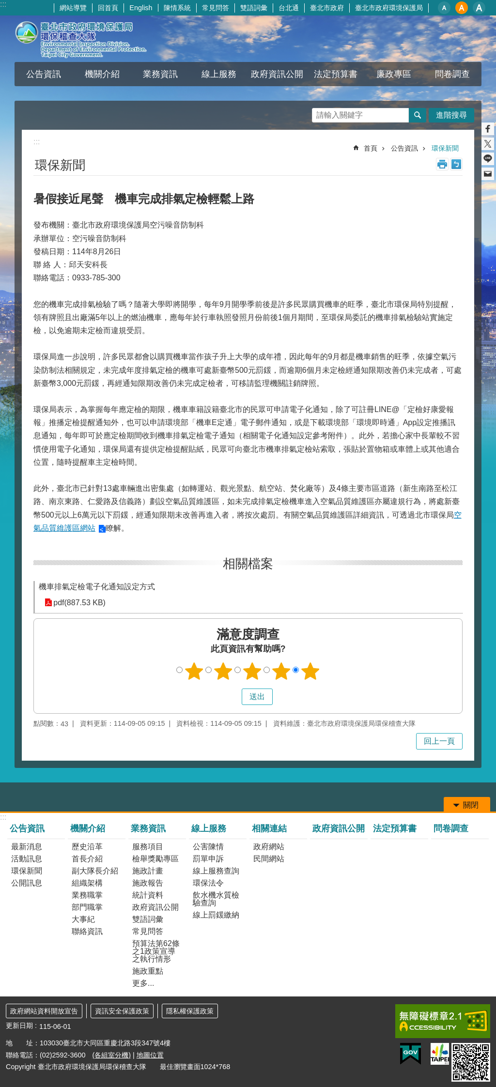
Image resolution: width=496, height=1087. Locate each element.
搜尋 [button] (417, 115)
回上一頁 (439, 741)
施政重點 (147, 971)
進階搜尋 (451, 115)
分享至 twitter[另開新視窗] (487, 144)
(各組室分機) (111, 1055)
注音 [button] (456, 164)
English (140, 8)
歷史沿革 (87, 846)
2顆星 (223, 671)
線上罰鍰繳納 (216, 915)
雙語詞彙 (253, 8)
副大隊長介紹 (95, 871)
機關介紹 (102, 74)
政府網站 (268, 846)
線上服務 (219, 74)
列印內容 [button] (442, 164)
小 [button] (444, 7)
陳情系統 (177, 8)
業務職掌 (87, 895)
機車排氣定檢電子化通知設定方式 (97, 586)
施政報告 (147, 883)
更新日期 (19, 1025)
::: (3, 4)
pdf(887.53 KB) (79, 602)
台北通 (289, 8)
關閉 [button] (471, 805)
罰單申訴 (208, 859)
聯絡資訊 (87, 931)
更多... (143, 983)
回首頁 (108, 8)
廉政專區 (393, 74)
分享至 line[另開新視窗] (487, 159)
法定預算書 (335, 74)
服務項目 (147, 846)
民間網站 (268, 859)
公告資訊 (43, 74)
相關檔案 (248, 563)
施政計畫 (147, 871)
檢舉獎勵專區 (155, 859)
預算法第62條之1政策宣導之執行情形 (156, 951)
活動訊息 (26, 859)
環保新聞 (445, 148)
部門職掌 (87, 907)
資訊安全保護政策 (122, 1011)
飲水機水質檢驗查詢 (216, 899)
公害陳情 (208, 846)
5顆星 (310, 671)
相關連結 (269, 828)
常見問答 (215, 8)
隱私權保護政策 (190, 1011)
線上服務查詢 (216, 871)
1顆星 (194, 671)
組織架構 (87, 883)
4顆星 (281, 671)
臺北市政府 (327, 8)
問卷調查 (452, 74)
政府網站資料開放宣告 (44, 1011)
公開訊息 (26, 883)
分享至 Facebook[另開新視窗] (487, 128)
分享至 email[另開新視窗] (487, 174)
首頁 (370, 148)
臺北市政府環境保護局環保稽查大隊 (90, 38)
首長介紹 (87, 859)
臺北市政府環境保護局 (389, 8)
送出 (232, 697)
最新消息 (26, 846)
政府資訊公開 (277, 74)
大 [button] (479, 7)
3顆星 (252, 671)
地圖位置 (150, 1055)
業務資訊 (160, 74)
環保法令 (208, 883)
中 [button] (461, 7)
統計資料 (147, 895)
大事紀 (83, 919)
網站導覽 (73, 8)
